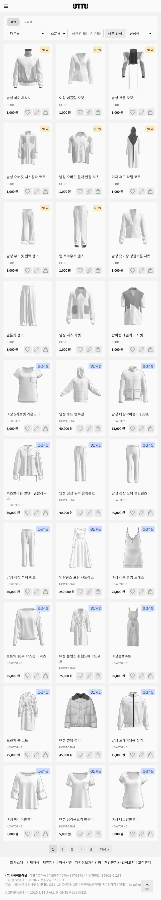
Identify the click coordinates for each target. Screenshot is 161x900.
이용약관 (65, 862)
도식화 (28, 22)
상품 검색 (115, 33)
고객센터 (144, 862)
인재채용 (32, 862)
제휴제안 (49, 862)
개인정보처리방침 (88, 862)
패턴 (13, 22)
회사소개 (16, 862)
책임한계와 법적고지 (119, 862)
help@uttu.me (139, 884)
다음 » (104, 849)
